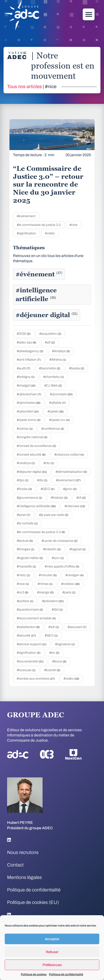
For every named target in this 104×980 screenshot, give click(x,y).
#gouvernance (29, 497)
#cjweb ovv (59, 420)
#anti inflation (29, 359)
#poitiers (25, 601)
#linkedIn (52, 549)
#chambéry (53, 377)
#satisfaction (28, 627)
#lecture (25, 541)
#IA (81, 497)
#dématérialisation (71, 472)
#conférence (52, 428)
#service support (31, 644)
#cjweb (56, 411)
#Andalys (61, 351)
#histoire (59, 497)
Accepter (52, 939)
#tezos (59, 661)
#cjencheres (28, 402)
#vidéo (50, 233)
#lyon (58, 558)
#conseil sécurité (31, 454)
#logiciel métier (30, 558)
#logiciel (77, 549)
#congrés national (32, 437)
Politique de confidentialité (66, 974)
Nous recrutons (23, 852)
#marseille (26, 566)
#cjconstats (61, 394)
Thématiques (29, 247)
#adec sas (26, 342)
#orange (45, 592)
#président (53, 601)
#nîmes (45, 584)
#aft (50, 342)
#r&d (57, 609)
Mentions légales (24, 877)
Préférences (52, 965)
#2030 (23, 333)
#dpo (22, 480)
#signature (65, 644)
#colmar (25, 428)
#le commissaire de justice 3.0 (39, 225)
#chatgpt (26, 385)
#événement (26, 216)
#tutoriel (52, 670)
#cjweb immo (28, 420)
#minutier (48, 575)
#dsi (42, 480)
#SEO (51, 635)
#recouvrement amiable (36, 618)
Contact (15, 864)
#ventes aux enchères (36, 678)
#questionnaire (30, 609)
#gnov (70, 489)
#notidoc (70, 584)
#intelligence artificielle (36, 294)
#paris (68, 592)
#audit (23, 368)
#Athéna (57, 359)
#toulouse (26, 670)
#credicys (26, 463)
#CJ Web (53, 385)
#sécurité (26, 635)
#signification (26, 233)
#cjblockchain (29, 394)
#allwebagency (30, 351)
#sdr (53, 627)
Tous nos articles (24, 86)
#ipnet (23, 515)
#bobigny (26, 377)
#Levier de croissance (60, 541)
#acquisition (50, 333)
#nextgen (74, 575)
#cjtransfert (28, 411)
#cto (48, 463)
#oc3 (22, 592)
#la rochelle (27, 523)
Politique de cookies (34, 974)
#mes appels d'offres (62, 566)
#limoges (25, 549)
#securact (77, 627)
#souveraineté (30, 661)
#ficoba (24, 489)
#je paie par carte (53, 515)
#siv (54, 652)
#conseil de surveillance (36, 446)
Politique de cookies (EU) (33, 902)
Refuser (52, 952)
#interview (75, 506)
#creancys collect (69, 454)
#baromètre (49, 368)
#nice (73, 225)
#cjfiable (57, 402)
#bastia (76, 368)
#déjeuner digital (47, 314)
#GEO (47, 489)
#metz (23, 575)
